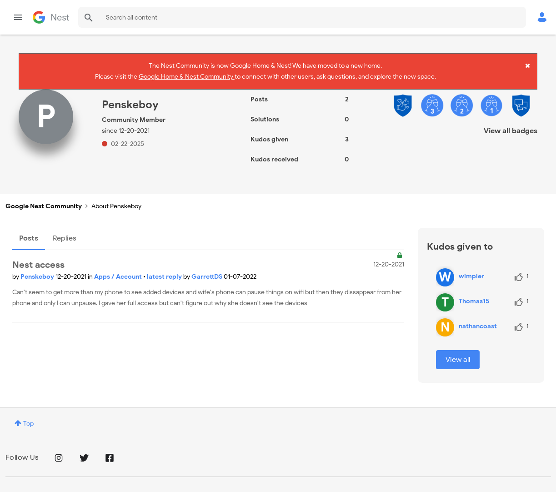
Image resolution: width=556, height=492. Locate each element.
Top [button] (28, 415)
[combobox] (302, 17)
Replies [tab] (64, 230)
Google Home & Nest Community (187, 75)
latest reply (165, 269)
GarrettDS (207, 269)
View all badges (510, 122)
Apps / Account (118, 269)
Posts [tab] (28, 230)
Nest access (38, 257)
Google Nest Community (51, 17)
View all (458, 351)
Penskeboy (37, 269)
